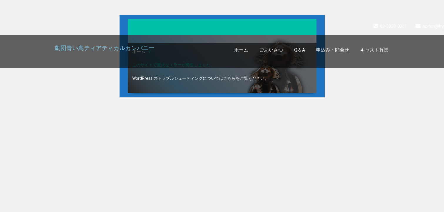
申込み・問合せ (332, 50)
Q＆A (299, 50)
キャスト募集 (374, 50)
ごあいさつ (271, 50)
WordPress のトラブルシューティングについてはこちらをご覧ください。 (200, 78)
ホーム (241, 50)
